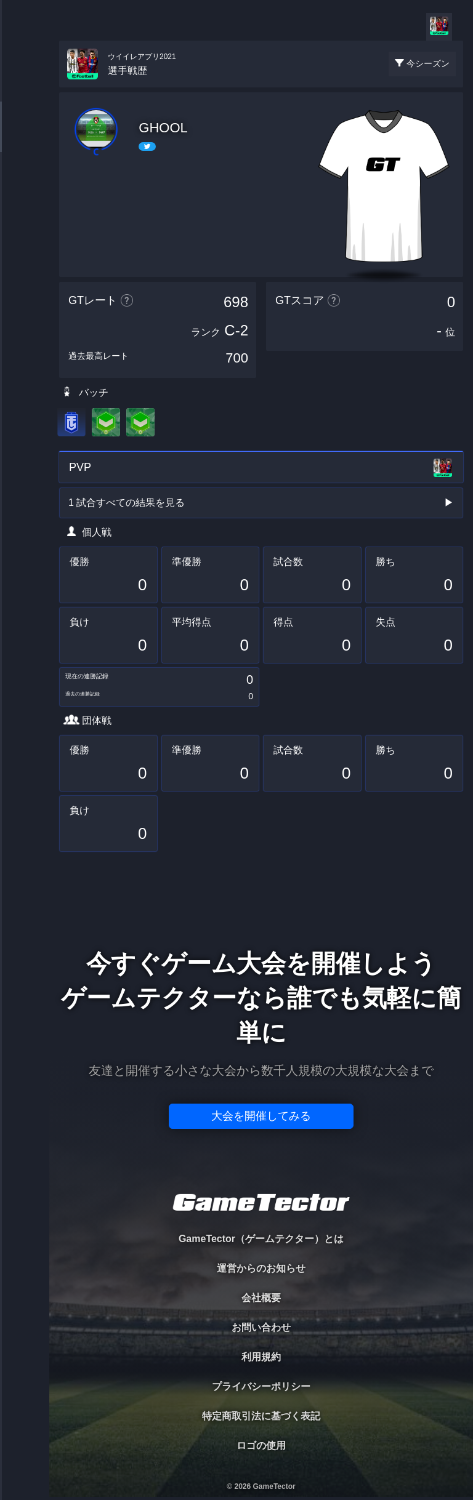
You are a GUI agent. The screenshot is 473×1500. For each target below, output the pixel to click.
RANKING (24, 238)
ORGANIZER (24, 188)
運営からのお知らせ (261, 1268)
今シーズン (428, 63)
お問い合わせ (261, 1327)
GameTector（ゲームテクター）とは (261, 1238)
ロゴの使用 (261, 1445)
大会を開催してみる (261, 1116)
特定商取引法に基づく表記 (261, 1416)
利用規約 (261, 1357)
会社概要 (261, 1298)
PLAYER (25, 137)
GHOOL (163, 127)
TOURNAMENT (24, 87)
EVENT (24, 289)
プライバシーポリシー (261, 1386)
